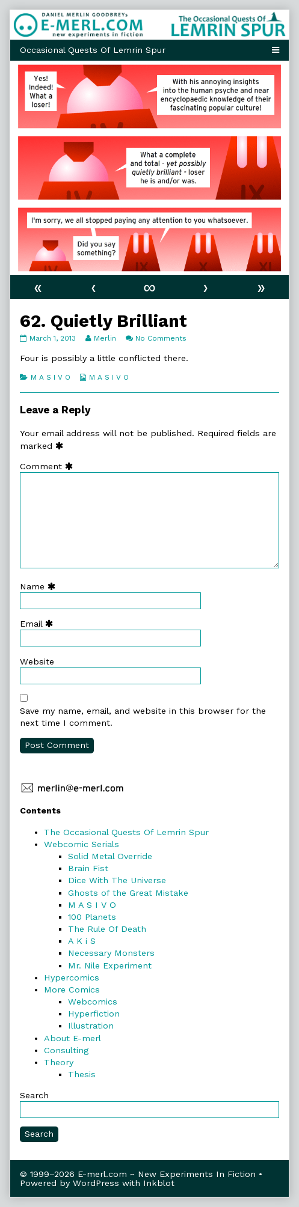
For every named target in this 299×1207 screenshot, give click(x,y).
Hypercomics (71, 977)
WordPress (96, 1183)
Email (39, 623)
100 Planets (92, 917)
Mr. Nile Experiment (110, 965)
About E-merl (72, 1038)
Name (40, 586)
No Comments (160, 338)
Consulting (66, 1050)
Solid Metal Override (110, 856)
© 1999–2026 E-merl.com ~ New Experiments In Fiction (138, 1174)
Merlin (104, 338)
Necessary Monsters (111, 953)
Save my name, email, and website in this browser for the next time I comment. (143, 717)
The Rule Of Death (107, 929)
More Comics (72, 989)
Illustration (91, 1025)
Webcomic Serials (81, 844)
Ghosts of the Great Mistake (128, 893)
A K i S (82, 941)
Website (37, 661)
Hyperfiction (94, 1013)
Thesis (82, 1074)
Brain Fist (88, 868)
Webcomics (92, 1001)
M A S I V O (50, 377)
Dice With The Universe (117, 880)
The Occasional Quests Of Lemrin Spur (126, 832)
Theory (58, 1062)
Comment (49, 466)
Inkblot (158, 1183)
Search (34, 1095)
